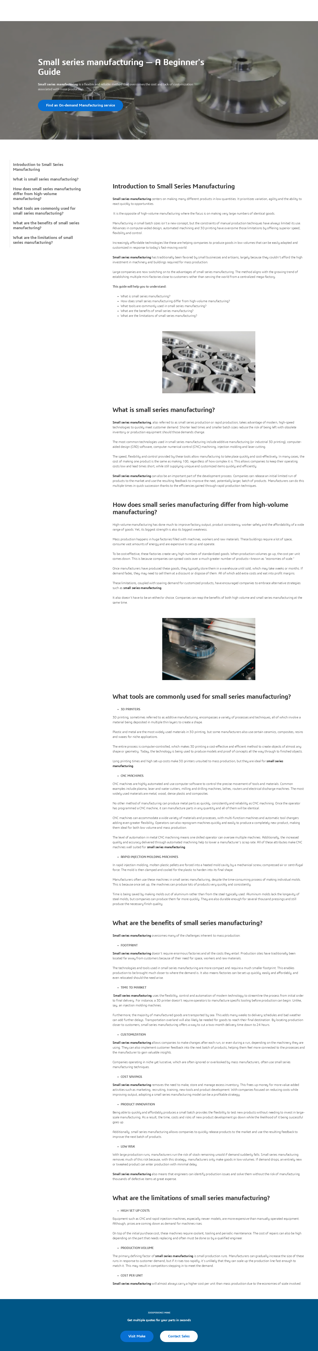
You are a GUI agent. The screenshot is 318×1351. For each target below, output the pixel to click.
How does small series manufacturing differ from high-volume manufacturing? (47, 194)
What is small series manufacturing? (45, 179)
